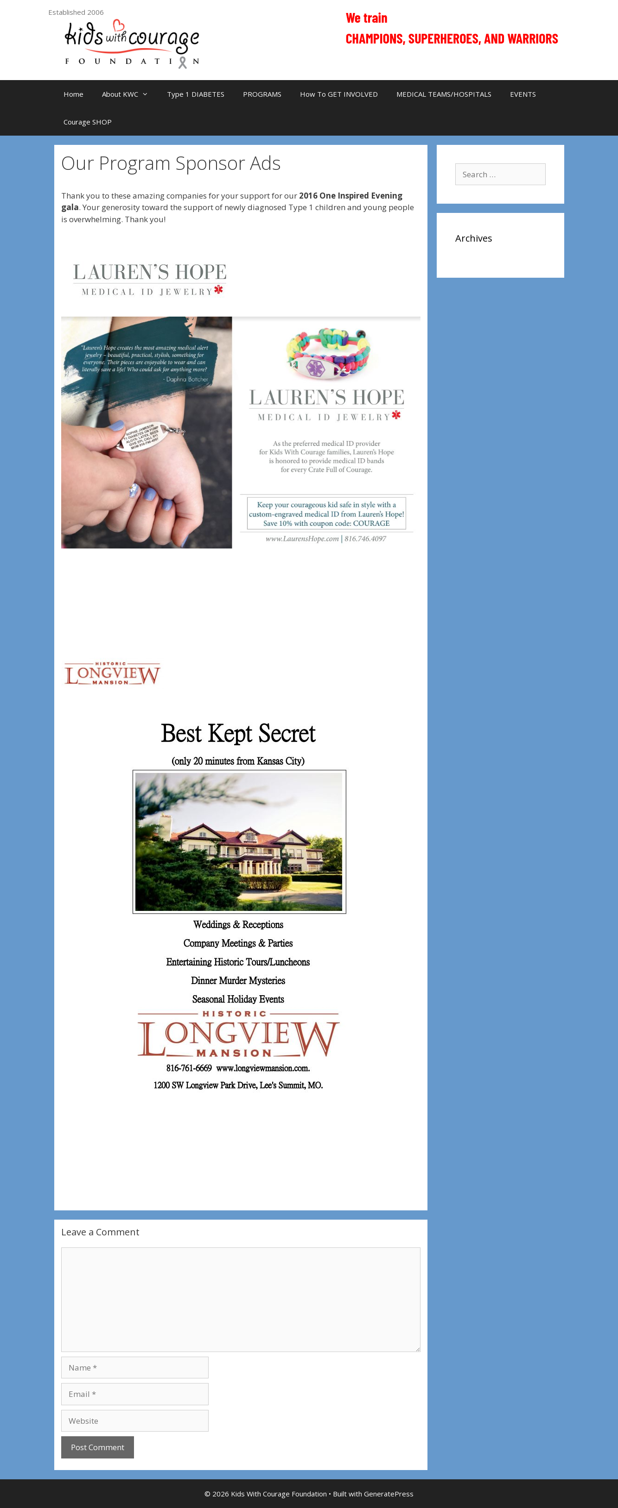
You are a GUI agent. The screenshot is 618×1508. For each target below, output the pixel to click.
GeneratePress (389, 1493)
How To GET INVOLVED (339, 94)
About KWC (130, 94)
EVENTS (523, 94)
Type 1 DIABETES (195, 94)
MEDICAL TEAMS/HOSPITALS (443, 94)
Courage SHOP (88, 121)
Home (73, 94)
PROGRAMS (262, 94)
